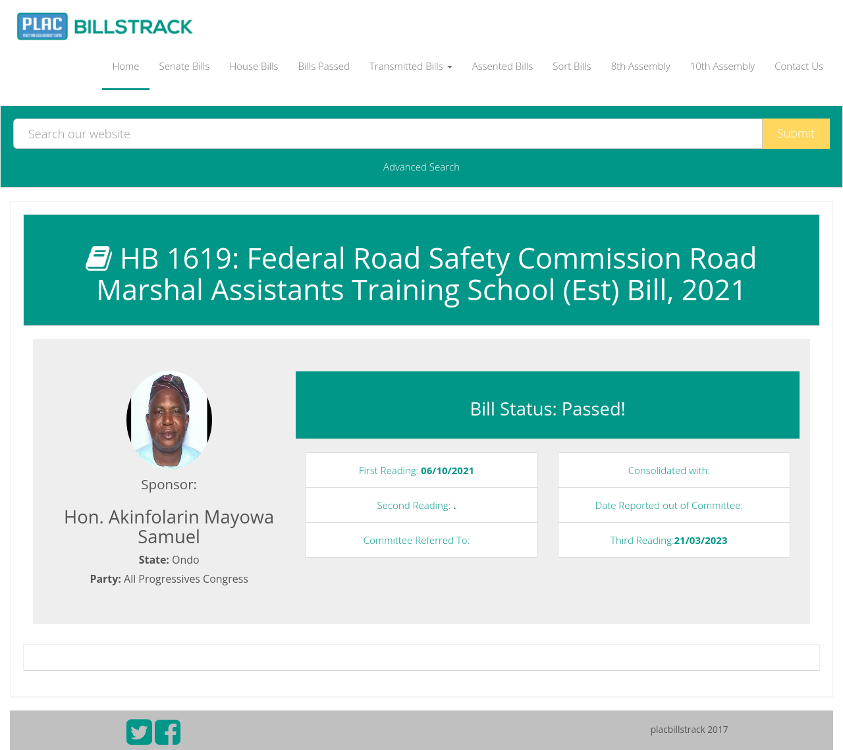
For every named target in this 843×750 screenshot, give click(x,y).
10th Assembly (722, 65)
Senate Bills (184, 65)
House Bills (253, 65)
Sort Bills (572, 65)
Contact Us (799, 65)
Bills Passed (324, 65)
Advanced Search (421, 166)
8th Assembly (640, 65)
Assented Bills (502, 65)
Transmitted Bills (410, 65)
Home (125, 65)
